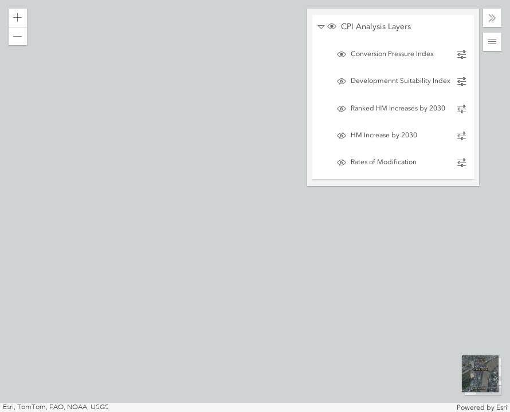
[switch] (397, 27)
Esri (501, 407)
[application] (255, 206)
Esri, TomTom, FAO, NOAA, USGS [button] (56, 407)
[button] (18, 18)
